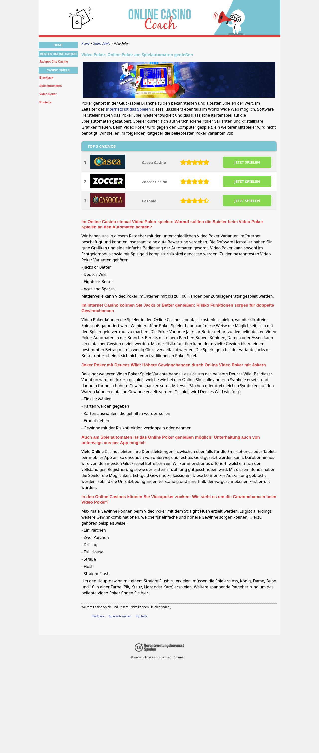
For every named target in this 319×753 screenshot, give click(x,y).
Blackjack (97, 616)
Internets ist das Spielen (128, 109)
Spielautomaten (120, 616)
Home (58, 45)
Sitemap (179, 657)
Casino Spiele (58, 70)
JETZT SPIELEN (247, 162)
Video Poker (48, 94)
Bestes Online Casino (58, 54)
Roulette (141, 616)
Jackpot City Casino (53, 61)
